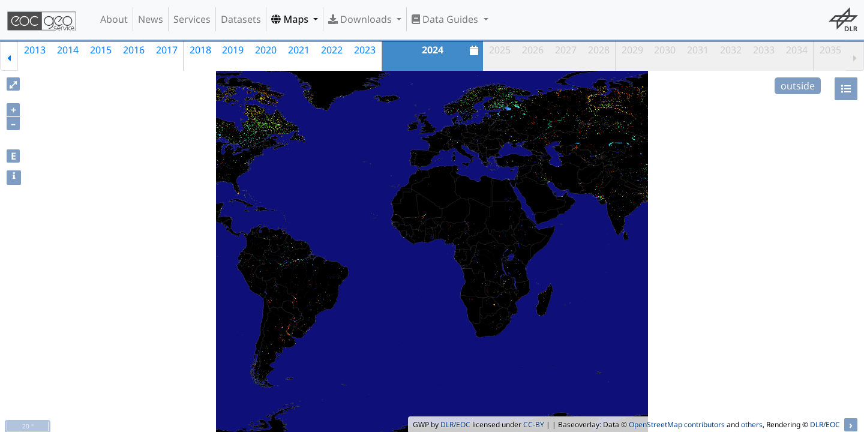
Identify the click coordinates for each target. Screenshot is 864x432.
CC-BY (533, 424)
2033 (764, 49)
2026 (533, 49)
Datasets (241, 19)
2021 (299, 49)
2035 (830, 49)
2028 (599, 49)
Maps (291, 19)
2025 (500, 49)
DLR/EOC (455, 424)
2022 (332, 49)
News (150, 19)
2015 (101, 49)
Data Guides (446, 19)
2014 (68, 49)
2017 (167, 49)
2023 (365, 49)
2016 (134, 49)
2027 (566, 49)
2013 (35, 49)
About (114, 19)
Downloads (361, 19)
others (752, 424)
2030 (665, 49)
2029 (632, 49)
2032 (731, 49)
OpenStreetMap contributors (677, 424)
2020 (266, 49)
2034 (797, 49)
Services (192, 19)
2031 (698, 49)
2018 (200, 49)
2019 (233, 49)
